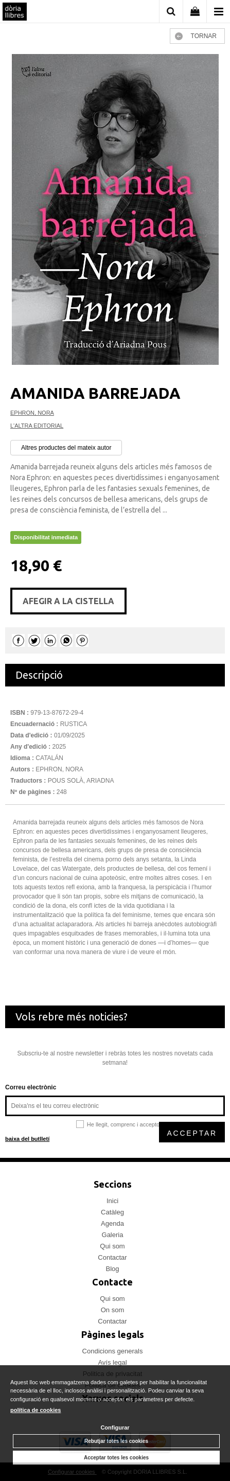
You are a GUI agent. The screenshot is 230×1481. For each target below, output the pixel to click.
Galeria (112, 1235)
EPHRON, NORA (32, 413)
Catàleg (112, 1212)
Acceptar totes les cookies (116, 1457)
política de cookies (35, 1410)
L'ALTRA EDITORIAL (36, 425)
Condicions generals (112, 1351)
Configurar (114, 1427)
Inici (112, 1201)
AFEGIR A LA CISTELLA (68, 601)
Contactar (112, 1257)
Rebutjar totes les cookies (116, 1441)
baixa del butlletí (27, 1139)
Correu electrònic (30, 1087)
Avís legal (112, 1362)
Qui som (112, 1246)
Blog (112, 1269)
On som (113, 1310)
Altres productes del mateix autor (66, 447)
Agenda (112, 1223)
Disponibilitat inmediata (46, 537)
